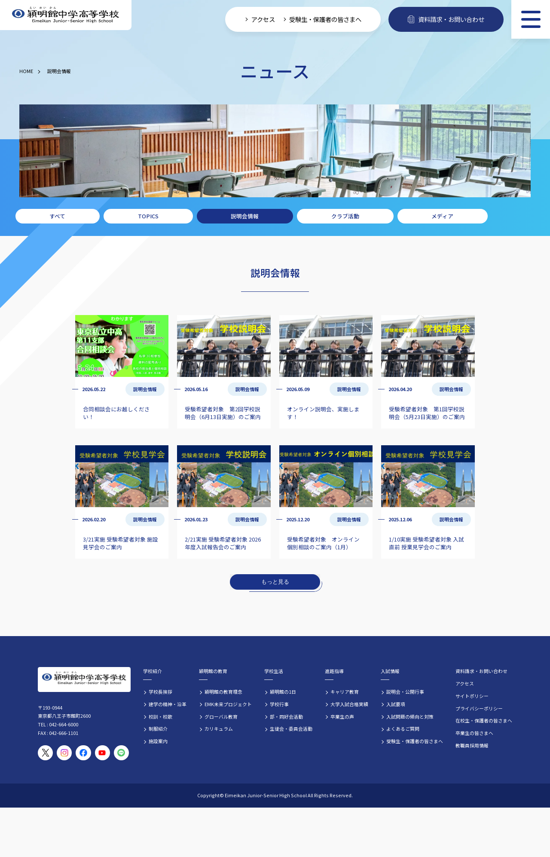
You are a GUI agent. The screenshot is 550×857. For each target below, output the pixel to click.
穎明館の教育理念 (223, 691)
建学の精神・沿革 (167, 704)
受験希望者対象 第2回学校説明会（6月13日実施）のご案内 (223, 413)
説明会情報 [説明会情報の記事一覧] (145, 389)
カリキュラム (219, 728)
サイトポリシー (472, 695)
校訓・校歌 (160, 716)
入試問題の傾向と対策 (410, 716)
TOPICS (148, 216)
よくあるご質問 (402, 728)
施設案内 (158, 741)
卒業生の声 (342, 716)
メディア (442, 216)
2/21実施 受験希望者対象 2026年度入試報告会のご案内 (223, 543)
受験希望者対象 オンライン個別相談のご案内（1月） (323, 543)
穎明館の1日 (283, 691)
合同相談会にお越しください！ (116, 413)
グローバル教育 (221, 716)
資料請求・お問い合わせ (481, 670)
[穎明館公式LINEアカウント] (121, 752)
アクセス (464, 683)
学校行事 (279, 704)
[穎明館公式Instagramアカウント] (64, 752)
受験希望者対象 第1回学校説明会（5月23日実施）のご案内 (427, 413)
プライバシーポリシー (479, 708)
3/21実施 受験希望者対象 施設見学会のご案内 (120, 543)
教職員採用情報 (472, 745)
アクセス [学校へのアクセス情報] (263, 19)
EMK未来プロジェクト (228, 704)
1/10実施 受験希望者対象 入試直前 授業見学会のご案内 (426, 543)
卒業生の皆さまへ (474, 732)
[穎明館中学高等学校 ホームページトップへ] (66, 15)
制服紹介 (158, 728)
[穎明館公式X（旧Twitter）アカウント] (45, 752)
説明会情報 (59, 70)
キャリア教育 (344, 691)
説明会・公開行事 (405, 691)
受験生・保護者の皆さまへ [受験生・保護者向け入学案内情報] (325, 19)
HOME (26, 70)
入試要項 (395, 704)
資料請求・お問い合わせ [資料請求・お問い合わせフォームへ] (446, 19)
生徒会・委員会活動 (291, 728)
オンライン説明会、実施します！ (323, 413)
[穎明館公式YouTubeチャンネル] (102, 752)
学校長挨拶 (160, 691)
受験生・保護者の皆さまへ (414, 741)
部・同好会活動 (286, 716)
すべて (57, 216)
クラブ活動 (345, 216)
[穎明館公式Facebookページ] (83, 752)
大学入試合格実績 (349, 704)
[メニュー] (530, 19)
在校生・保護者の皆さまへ (483, 720)
